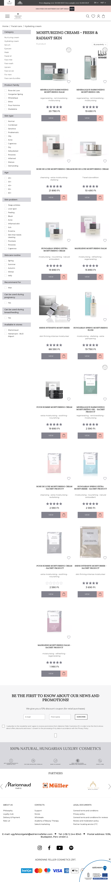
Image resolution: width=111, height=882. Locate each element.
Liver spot (12, 209)
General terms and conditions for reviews (90, 817)
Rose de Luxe (14, 91)
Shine (10, 102)
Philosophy (8, 811)
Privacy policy (79, 814)
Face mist (8, 60)
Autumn (11, 268)
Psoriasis (12, 241)
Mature (11, 162)
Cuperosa (12, 144)
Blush (10, 216)
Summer (11, 264)
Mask (6, 52)
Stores (37, 814)
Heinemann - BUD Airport (15, 335)
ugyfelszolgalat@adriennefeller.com (31, 834)
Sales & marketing (42, 824)
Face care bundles (12, 78)
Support (38, 811)
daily (10, 276)
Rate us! (6, 821)
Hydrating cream (33, 26)
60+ (9, 193)
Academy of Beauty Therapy (47, 821)
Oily (9, 136)
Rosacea (12, 155)
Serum (7, 45)
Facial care (16, 26)
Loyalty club (8, 814)
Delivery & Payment (11, 817)
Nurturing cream (11, 37)
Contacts (39, 805)
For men (8, 75)
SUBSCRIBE (81, 717)
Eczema (11, 231)
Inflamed (12, 158)
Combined (12, 125)
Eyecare (7, 49)
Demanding (13, 166)
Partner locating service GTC (85, 824)
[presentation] (1, 787)
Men (10, 288)
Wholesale (39, 817)
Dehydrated (13, 151)
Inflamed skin (14, 224)
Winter (11, 272)
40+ (9, 185)
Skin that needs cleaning (14, 236)
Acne (10, 140)
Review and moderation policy (86, 821)
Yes (9, 303)
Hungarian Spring (15, 94)
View (51, 118)
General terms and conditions (85, 811)
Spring (11, 261)
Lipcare (7, 67)
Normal (11, 121)
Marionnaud (13, 330)
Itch (9, 227)
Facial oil (8, 56)
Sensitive (12, 129)
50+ (9, 189)
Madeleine (12, 109)
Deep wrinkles (14, 205)
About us (8, 805)
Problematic (13, 132)
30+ (9, 182)
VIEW (72, 9)
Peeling (11, 213)
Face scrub (9, 71)
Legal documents (82, 805)
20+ (9, 178)
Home (5, 26)
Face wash (8, 63)
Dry (9, 147)
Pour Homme (14, 105)
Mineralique (13, 98)
